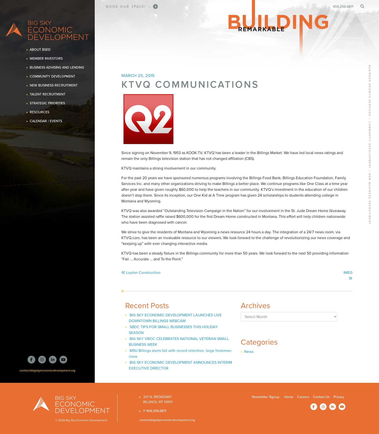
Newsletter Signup (265, 396)
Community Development (52, 76)
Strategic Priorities (47, 103)
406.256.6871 (156, 410)
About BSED (40, 49)
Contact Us (321, 396)
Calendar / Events (46, 121)
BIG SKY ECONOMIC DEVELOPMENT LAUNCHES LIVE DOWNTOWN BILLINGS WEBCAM (175, 318)
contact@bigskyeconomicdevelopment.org (47, 370)
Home (288, 396)
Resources (39, 112)
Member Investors (46, 58)
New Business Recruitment (54, 85)
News (249, 351)
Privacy (339, 396)
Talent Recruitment (48, 94)
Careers (303, 396)
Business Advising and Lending (57, 67)
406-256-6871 (343, 6)
